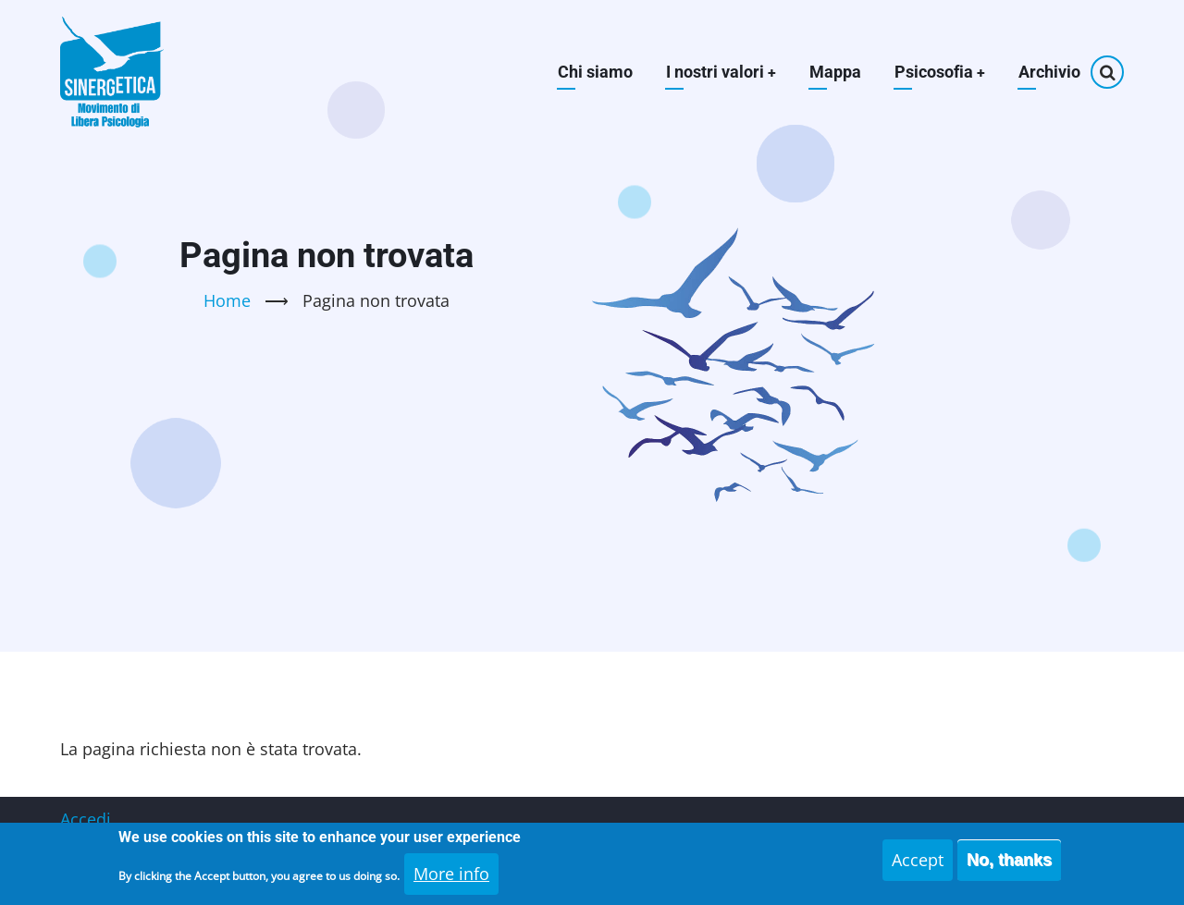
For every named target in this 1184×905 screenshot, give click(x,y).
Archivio (1049, 71)
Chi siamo (593, 71)
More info (451, 879)
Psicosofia (939, 71)
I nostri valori (719, 71)
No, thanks (1009, 866)
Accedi (85, 819)
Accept (918, 866)
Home (227, 300)
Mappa (834, 71)
